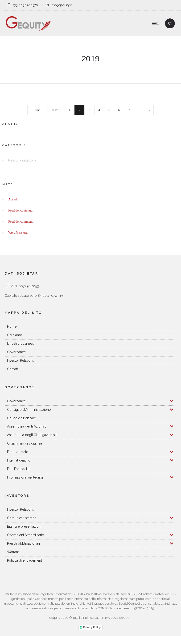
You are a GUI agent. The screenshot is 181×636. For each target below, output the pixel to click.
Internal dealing (18, 460)
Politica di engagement (24, 560)
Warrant (13, 552)
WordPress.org (18, 232)
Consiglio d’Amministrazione (29, 409)
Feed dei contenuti (20, 210)
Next (55, 110)
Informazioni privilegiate (25, 477)
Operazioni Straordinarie (25, 535)
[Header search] (170, 23)
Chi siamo (14, 335)
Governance (16, 352)
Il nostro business (20, 343)
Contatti (13, 369)
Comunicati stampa (21, 518)
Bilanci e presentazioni (24, 526)
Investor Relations (20, 360)
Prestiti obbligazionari (23, 543)
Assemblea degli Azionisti (26, 426)
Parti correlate (17, 452)
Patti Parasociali (18, 469)
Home (11, 326)
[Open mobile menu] (156, 23)
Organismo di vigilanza (24, 443)
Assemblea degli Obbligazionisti (32, 435)
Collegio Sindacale (21, 418)
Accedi (13, 199)
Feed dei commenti (20, 221)
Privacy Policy (92, 627)
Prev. (36, 110)
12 (148, 110)
